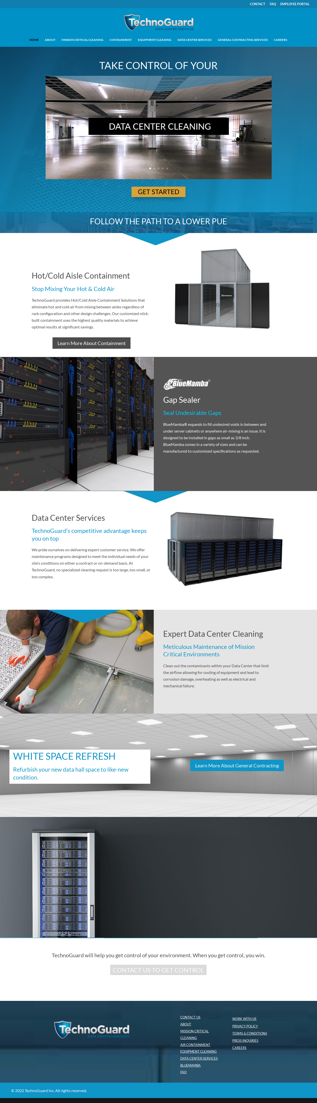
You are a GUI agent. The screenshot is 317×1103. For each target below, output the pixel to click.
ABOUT (50, 40)
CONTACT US (190, 1017)
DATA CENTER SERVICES (194, 40)
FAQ (273, 4)
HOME (34, 40)
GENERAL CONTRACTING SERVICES (243, 40)
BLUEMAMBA (190, 1065)
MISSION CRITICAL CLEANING (83, 40)
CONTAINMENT (121, 40)
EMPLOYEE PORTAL (295, 4)
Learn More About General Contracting (237, 765)
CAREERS (280, 40)
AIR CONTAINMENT (195, 1045)
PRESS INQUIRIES (245, 1041)
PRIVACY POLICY (245, 1026)
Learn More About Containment (91, 343)
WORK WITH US (244, 1019)
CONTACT (257, 4)
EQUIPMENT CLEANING (154, 40)
